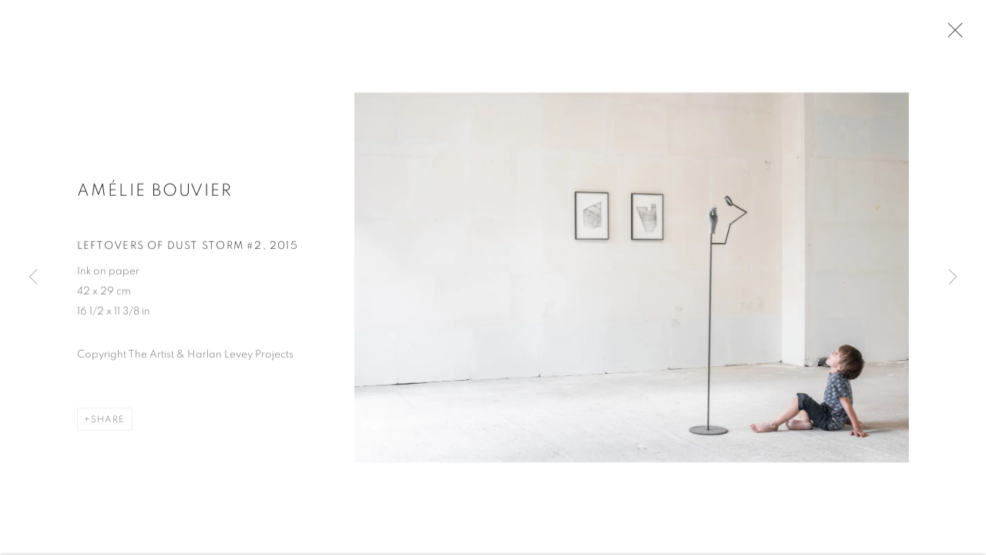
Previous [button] (33, 277)
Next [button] (953, 277)
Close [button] (952, 34)
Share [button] (108, 424)
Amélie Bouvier (155, 195)
